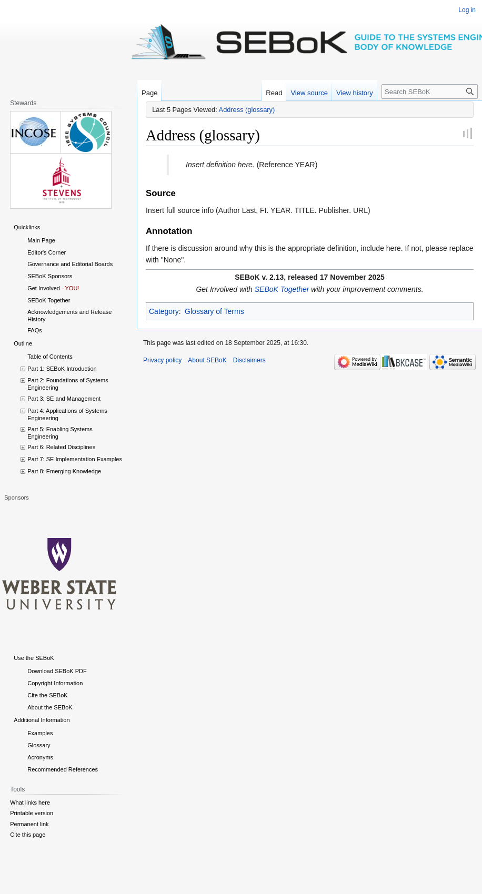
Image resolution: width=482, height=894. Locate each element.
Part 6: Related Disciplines (61, 447)
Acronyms (40, 757)
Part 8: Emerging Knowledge (64, 471)
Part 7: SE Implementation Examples (74, 459)
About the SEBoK (50, 707)
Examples (40, 733)
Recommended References (62, 769)
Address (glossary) (247, 110)
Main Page (41, 240)
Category (164, 311)
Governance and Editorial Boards (70, 264)
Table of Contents (50, 356)
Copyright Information (55, 683)
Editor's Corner (46, 252)
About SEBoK (207, 360)
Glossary (38, 745)
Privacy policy (162, 360)
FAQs (34, 330)
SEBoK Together (282, 289)
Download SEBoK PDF (57, 671)
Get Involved (43, 288)
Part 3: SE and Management (64, 398)
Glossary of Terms (214, 311)
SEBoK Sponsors (49, 276)
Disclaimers (249, 360)
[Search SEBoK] (429, 91)
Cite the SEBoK (47, 695)
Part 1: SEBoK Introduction (61, 368)
